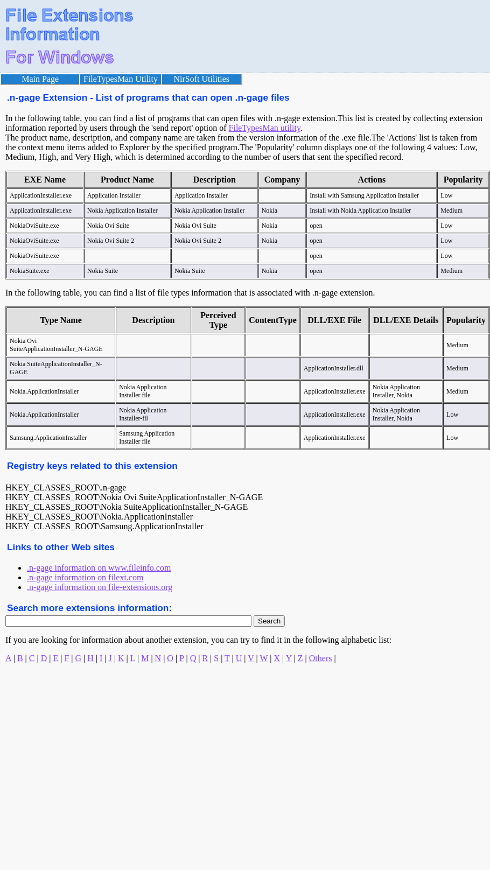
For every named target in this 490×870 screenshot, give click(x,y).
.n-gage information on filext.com (85, 577)
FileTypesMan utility (264, 127)
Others (320, 658)
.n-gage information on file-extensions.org (99, 587)
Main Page (40, 78)
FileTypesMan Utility (120, 78)
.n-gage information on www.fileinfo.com (99, 567)
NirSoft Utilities (202, 78)
